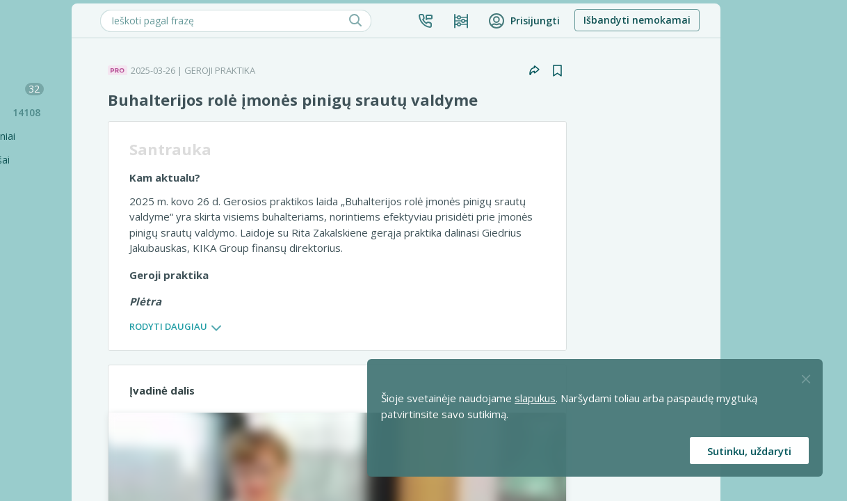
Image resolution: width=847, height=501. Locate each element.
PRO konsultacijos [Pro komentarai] (72, 420)
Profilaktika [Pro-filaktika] (56, 396)
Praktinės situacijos (97, 112)
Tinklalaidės (47, 254)
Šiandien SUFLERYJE (66, 65)
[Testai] (87, 231)
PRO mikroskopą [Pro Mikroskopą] (69, 349)
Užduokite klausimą (64, 278)
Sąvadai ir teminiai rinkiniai (79, 136)
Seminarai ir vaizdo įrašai (77, 159)
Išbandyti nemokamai (760, 19)
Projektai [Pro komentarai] (51, 467)
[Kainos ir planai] (584, 21)
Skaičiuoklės (48, 207)
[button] (548, 21)
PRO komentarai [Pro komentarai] (68, 372)
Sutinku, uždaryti (749, 451)
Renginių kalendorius (67, 183)
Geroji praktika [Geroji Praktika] (64, 325)
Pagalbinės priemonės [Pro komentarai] (81, 443)
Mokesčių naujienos (94, 88)
